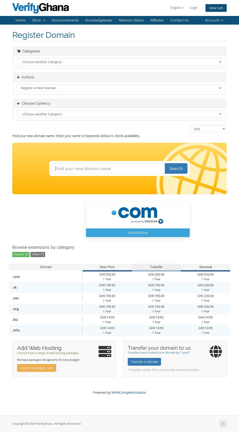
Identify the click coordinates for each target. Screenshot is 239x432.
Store (38, 20)
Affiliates (157, 20)
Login (193, 7)
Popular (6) (21, 254)
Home (20, 20)
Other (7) (38, 254)
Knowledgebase (98, 20)
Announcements (65, 20)
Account (214, 20)
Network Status (131, 20)
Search (176, 168)
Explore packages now (36, 368)
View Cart (216, 8)
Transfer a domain (144, 362)
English (177, 7)
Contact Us (179, 20)
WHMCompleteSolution (129, 392)
